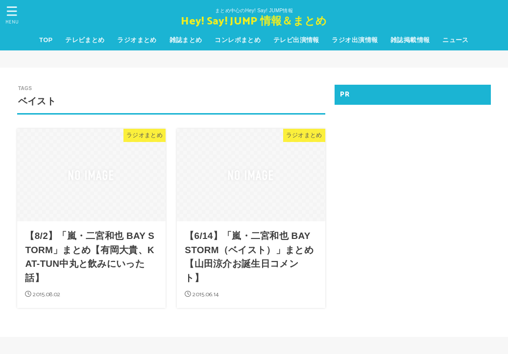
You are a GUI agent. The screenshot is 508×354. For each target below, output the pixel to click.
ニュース (455, 40)
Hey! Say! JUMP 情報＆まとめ (254, 22)
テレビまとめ (84, 40)
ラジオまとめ (136, 40)
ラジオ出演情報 (355, 40)
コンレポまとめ (238, 40)
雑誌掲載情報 (410, 40)
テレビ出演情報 (296, 40)
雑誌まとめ (185, 40)
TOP (45, 40)
